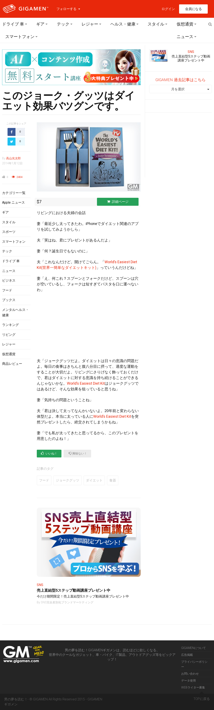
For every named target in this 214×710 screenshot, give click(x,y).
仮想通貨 (185, 24)
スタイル (156, 24)
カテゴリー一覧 (13, 193)
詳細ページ (118, 202)
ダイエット (94, 480)
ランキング (10, 325)
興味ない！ (78, 453)
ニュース (185, 36)
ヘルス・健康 (122, 24)
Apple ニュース (13, 202)
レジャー (90, 24)
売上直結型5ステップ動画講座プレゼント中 (73, 590)
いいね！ (49, 453)
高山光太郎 (13, 158)
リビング (8, 335)
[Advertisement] (16, 437)
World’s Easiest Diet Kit (86, 383)
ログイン (168, 9)
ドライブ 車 (13, 24)
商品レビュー (12, 364)
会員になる (193, 9)
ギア (40, 24)
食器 (112, 480)
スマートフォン (19, 36)
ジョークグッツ (67, 480)
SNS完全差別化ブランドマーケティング (67, 602)
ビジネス (8, 280)
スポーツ (8, 232)
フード (7, 290)
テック (63, 24)
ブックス (8, 300)
